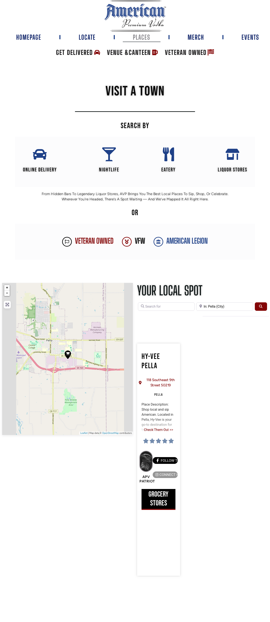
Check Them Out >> (158, 430)
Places (141, 37)
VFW (140, 242)
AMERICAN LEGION (187, 242)
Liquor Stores (232, 170)
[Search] (261, 307)
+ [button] (7, 288)
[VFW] (127, 242)
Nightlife (109, 170)
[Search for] (166, 307)
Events (250, 37)
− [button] (7, 294)
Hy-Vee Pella (151, 362)
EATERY (168, 170)
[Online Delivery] (39, 154)
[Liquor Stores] (232, 154)
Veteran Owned (94, 242)
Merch (196, 37)
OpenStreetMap (110, 434)
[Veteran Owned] (67, 242)
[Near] (224, 307)
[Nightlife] (109, 154)
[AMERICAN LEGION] (158, 242)
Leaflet (83, 434)
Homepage (28, 37)
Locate (87, 37)
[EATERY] (168, 154)
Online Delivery (40, 170)
